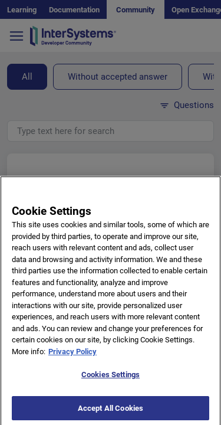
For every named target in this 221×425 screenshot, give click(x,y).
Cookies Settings (110, 379)
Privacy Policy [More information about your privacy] (72, 356)
